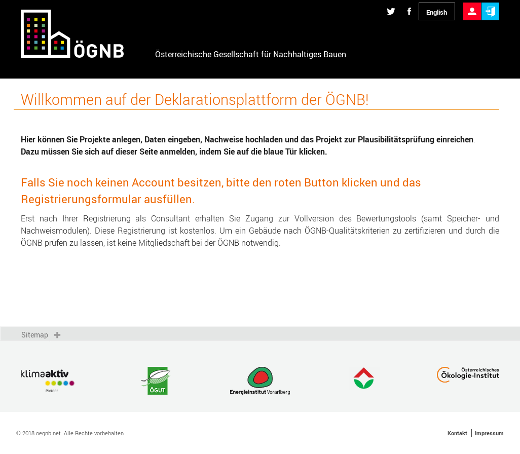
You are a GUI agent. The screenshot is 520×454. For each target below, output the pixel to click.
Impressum (489, 433)
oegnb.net (48, 433)
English (436, 12)
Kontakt (457, 433)
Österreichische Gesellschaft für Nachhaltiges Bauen (250, 54)
